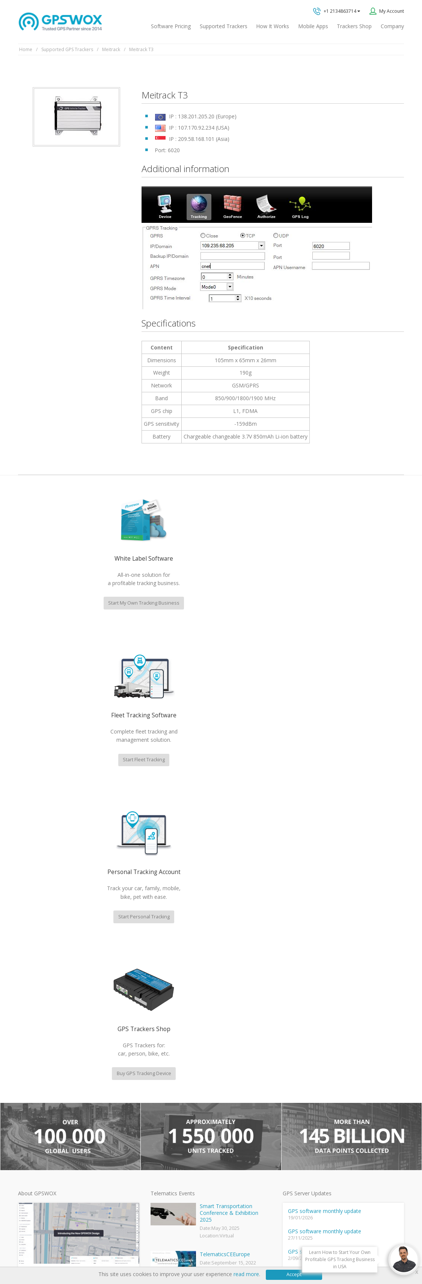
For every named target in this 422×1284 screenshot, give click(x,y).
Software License (112, 1255)
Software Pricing (171, 26)
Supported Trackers (223, 26)
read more (246, 1274)
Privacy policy (35, 1255)
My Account (391, 11)
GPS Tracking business (174, 1139)
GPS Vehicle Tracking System (181, 1115)
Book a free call (323, 1093)
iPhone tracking (166, 1163)
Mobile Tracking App (171, 1090)
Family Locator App (169, 1102)
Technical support (331, 1034)
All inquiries (345, 1064)
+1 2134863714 (336, 11)
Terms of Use (72, 1255)
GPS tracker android (171, 1151)
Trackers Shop (354, 26)
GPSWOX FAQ (164, 1078)
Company (392, 26)
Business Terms (156, 1255)
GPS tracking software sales (345, 1004)
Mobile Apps (313, 26)
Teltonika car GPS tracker (177, 1175)
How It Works (272, 26)
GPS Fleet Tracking (169, 1127)
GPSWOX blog (164, 1066)
